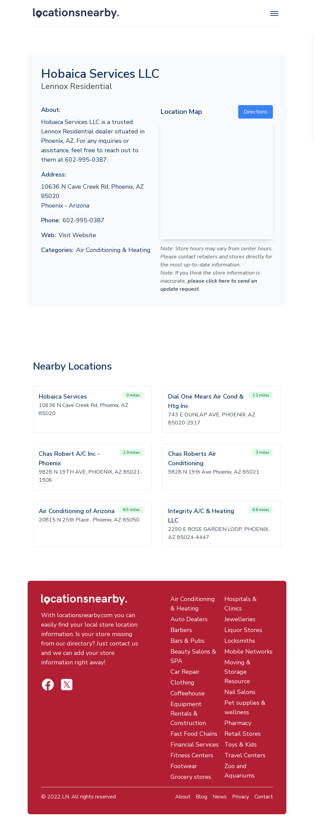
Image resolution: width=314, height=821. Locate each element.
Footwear (183, 766)
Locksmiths (239, 641)
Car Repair (184, 672)
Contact (263, 796)
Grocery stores (190, 777)
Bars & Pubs (187, 641)
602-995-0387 (83, 220)
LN (65, 796)
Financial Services (194, 744)
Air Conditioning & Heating (113, 250)
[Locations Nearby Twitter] (48, 684)
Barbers (181, 630)
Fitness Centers (191, 755)
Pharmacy (237, 723)
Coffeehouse (187, 693)
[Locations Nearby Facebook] (66, 684)
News (220, 796)
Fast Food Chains (193, 734)
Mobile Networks (248, 652)
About (182, 796)
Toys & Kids (240, 744)
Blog (201, 796)
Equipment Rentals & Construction (188, 713)
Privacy (240, 796)
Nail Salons (239, 692)
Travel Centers (244, 755)
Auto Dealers (189, 619)
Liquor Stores (243, 630)
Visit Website (77, 235)
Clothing (182, 682)
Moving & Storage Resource (237, 671)
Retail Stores (242, 734)
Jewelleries (239, 619)
